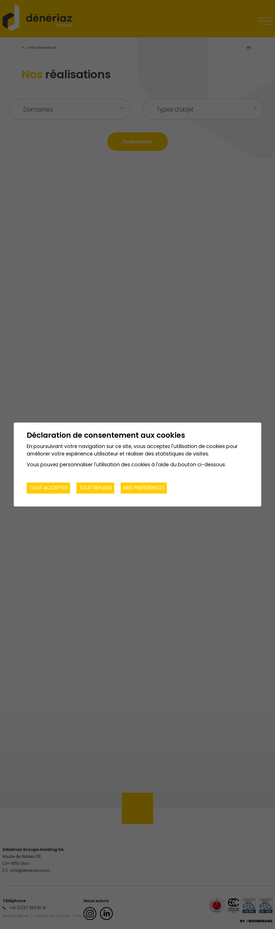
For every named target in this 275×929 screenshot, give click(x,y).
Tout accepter (48, 487)
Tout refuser (95, 487)
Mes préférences (143, 487)
